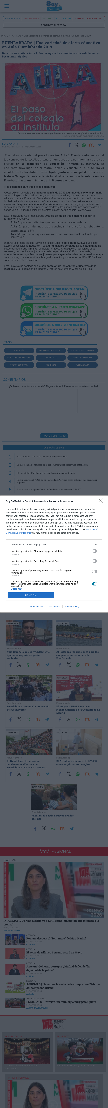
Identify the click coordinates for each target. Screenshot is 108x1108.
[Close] (102, 502)
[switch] (94, 551)
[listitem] (54, 544)
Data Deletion (36, 606)
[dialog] (54, 554)
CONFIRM (31, 595)
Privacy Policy (72, 606)
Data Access (54, 606)
